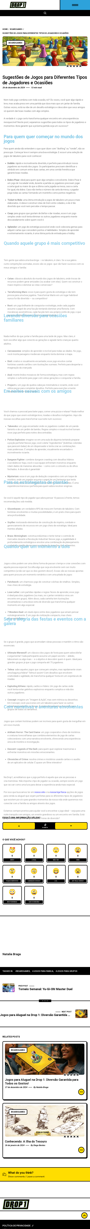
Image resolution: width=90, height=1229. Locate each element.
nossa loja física (58, 830)
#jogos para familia (42, 971)
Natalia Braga (11, 954)
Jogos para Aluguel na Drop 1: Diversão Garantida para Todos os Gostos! (41, 1082)
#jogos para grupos (66, 971)
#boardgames (22, 971)
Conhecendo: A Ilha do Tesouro (26, 1141)
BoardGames (16, 29)
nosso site (40, 830)
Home (5, 29)
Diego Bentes (39, 1145)
